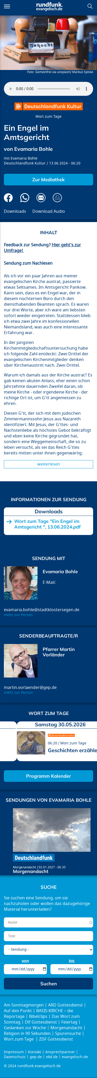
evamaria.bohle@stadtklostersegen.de (41, 610)
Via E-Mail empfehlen (41, 197)
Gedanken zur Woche (25, 1028)
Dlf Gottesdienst (41, 1022)
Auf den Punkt (18, 1011)
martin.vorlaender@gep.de (30, 687)
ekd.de (52, 1057)
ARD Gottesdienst (65, 1005)
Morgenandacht (24, 867)
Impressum (14, 1052)
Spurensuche (68, 1033)
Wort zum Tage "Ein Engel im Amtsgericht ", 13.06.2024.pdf (47, 524)
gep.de (36, 1057)
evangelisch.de (75, 1057)
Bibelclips (38, 1016)
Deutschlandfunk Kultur (25, 163)
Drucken (57, 197)
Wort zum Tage (48, 116)
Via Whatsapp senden (24, 197)
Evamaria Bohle (24, 158)
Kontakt (34, 1052)
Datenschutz (15, 1057)
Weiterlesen (48, 464)
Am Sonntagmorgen (24, 1005)
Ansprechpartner (60, 1052)
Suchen (90, 6)
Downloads (15, 211)
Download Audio (48, 211)
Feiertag (69, 1022)
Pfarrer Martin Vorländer (59, 652)
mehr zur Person (18, 615)
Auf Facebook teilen (8, 197)
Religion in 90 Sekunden (27, 1033)
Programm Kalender (48, 776)
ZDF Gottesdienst (56, 1039)
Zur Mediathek (48, 180)
